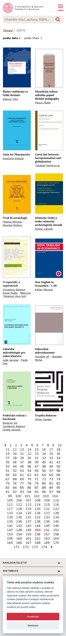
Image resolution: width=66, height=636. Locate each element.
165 (10, 543)
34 (58, 458)
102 (37, 496)
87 (37, 488)
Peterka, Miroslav (12, 222)
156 (37, 534)
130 (19, 517)
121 (47, 509)
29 (22, 458)
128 (56, 513)
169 (47, 543)
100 (18, 496)
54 (29, 471)
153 (10, 534)
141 (10, 526)
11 (8, 449)
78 (29, 483)
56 (44, 471)
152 (56, 530)
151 (47, 530)
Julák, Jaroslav (10, 360)
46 (29, 466)
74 (58, 479)
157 (47, 534)
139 (47, 521)
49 (51, 466)
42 (58, 462)
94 (29, 492)
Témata (7, 30)
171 (16, 547)
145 (47, 526)
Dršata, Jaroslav (12, 429)
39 (37, 462)
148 (19, 530)
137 (28, 521)
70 (29, 479)
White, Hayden (43, 419)
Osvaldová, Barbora (14, 289)
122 (56, 509)
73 (51, 479)
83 (8, 488)
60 (15, 475)
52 (15, 471)
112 (19, 505)
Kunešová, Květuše (13, 158)
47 (37, 466)
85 (22, 488)
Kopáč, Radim (10, 293)
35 (8, 462)
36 (15, 462)
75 (8, 483)
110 (56, 500)
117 (10, 509)
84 (15, 488)
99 (10, 496)
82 (58, 483)
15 (37, 449)
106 (19, 500)
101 (27, 496)
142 (19, 526)
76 (15, 483)
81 (51, 483)
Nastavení (33, 625)
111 (10, 505)
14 (29, 449)
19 (8, 454)
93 (22, 492)
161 (28, 538)
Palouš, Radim (43, 102)
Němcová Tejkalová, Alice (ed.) (16, 294)
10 (60, 445)
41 (51, 462)
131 (28, 517)
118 (19, 509)
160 (19, 538)
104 (55, 496)
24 (44, 454)
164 (56, 538)
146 (56, 526)
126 (37, 513)
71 (37, 479)
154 (19, 534)
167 (28, 543)
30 (29, 458)
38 (29, 462)
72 (44, 479)
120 (37, 509)
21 (22, 454)
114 (37, 505)
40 (44, 462)
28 (15, 458)
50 (58, 466)
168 (37, 543)
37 (22, 462)
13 (22, 449)
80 (44, 483)
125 (28, 513)
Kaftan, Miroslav (44, 289)
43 (8, 466)
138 (37, 521)
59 (8, 475)
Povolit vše (33, 616)
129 (10, 517)
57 (51, 471)
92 (15, 492)
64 (44, 475)
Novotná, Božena (12, 225)
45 (22, 466)
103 (46, 496)
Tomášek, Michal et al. (47, 165)
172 (26, 547)
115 (47, 505)
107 (28, 500)
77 (22, 483)
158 (56, 534)
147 (10, 530)
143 (28, 526)
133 (47, 517)
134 (56, 517)
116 (56, 505)
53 (22, 471)
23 (37, 454)
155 (28, 534)
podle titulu (33, 38)
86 (29, 488)
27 (8, 458)
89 (51, 488)
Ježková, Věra (10, 99)
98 (58, 492)
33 (51, 458)
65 (51, 475)
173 (35, 547)
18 (58, 449)
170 (56, 543)
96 (44, 492)
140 (56, 521)
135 (10, 521)
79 (37, 483)
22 (29, 454)
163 (47, 538)
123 (10, 513)
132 (37, 517)
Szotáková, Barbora (14, 426)
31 (37, 458)
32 (44, 458)
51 (8, 471)
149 (28, 530)
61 (22, 475)
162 (37, 538)
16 (44, 449)
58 (58, 471)
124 (19, 513)
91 (8, 492)
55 (37, 471)
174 (44, 547)
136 (19, 521)
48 (44, 466)
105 (10, 500)
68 (15, 479)
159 (10, 538)
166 (19, 543)
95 (37, 492)
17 (51, 449)
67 (8, 479)
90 (58, 488)
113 (28, 505)
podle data (12, 38)
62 (29, 475)
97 (51, 492)
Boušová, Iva (10, 423)
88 (44, 488)
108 (37, 500)
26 (58, 454)
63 (37, 475)
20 (15, 454)
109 (47, 500)
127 (47, 513)
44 (15, 466)
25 (51, 454)
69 (22, 479)
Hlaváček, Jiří (42, 356)
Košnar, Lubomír (44, 229)
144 (37, 526)
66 (58, 475)
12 (15, 449)
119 (28, 509)
